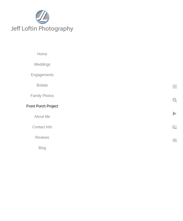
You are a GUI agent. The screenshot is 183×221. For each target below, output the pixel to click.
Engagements (42, 75)
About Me (42, 116)
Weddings (42, 64)
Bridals (42, 85)
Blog (42, 148)
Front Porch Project (42, 106)
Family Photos (42, 96)
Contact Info (42, 127)
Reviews (42, 137)
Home (42, 54)
